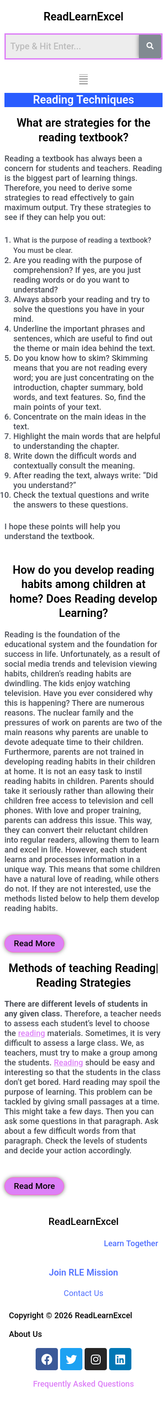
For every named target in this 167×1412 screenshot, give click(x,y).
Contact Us (83, 1293)
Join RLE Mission (83, 1272)
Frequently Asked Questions (83, 1383)
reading (31, 1033)
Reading (68, 1062)
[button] (83, 79)
